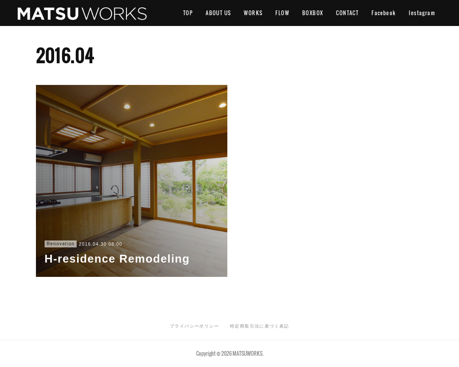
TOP (188, 12)
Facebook (384, 12)
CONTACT (347, 12)
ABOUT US (218, 12)
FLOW (282, 12)
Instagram (422, 12)
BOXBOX (312, 12)
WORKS (253, 12)
